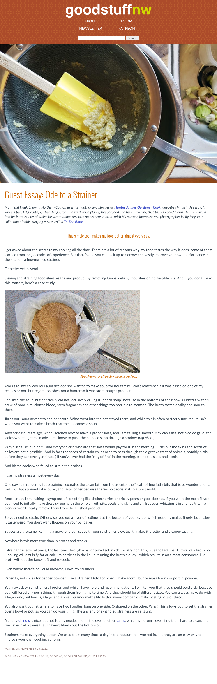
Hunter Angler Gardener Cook (137, 207)
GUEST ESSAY (97, 656)
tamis (120, 620)
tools (68, 656)
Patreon (126, 28)
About (90, 21)
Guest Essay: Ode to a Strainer (51, 194)
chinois (24, 620)
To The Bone (73, 222)
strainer (80, 656)
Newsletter (90, 28)
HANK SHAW (21, 656)
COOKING (56, 656)
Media (126, 21)
